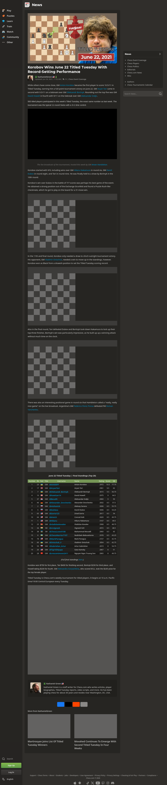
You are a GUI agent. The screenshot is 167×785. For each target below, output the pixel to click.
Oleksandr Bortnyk (75, 92)
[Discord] (112, 783)
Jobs (66, 775)
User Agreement (86, 775)
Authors (130, 81)
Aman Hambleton (99, 164)
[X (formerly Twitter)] (92, 783)
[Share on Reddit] (76, 704)
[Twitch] (103, 783)
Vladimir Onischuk (53, 259)
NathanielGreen (45, 77)
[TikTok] (87, 783)
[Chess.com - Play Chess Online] (11, 4)
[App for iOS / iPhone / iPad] (75, 783)
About (52, 775)
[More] (84, 704)
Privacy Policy (100, 775)
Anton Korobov (67, 85)
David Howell (34, 95)
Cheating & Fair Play (129, 775)
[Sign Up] (11, 765)
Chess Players (133, 63)
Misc (129, 76)
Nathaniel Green (53, 684)
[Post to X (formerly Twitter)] (68, 704)
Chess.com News (134, 72)
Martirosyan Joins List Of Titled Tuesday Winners (45, 743)
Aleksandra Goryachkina (68, 569)
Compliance (151, 775)
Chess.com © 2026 (93, 778)
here (81, 559)
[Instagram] (107, 783)
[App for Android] (79, 783)
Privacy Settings (113, 775)
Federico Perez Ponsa (84, 406)
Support (33, 775)
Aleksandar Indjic (89, 95)
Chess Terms (43, 775)
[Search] (143, 93)
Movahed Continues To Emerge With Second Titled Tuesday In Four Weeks (95, 745)
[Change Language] (11, 779)
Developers (74, 775)
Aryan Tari (102, 88)
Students (59, 775)
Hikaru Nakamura (82, 170)
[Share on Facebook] (60, 704)
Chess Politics (133, 66)
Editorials (131, 69)
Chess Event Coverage (77, 79)
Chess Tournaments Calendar (140, 85)
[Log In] (11, 772)
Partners (142, 775)
